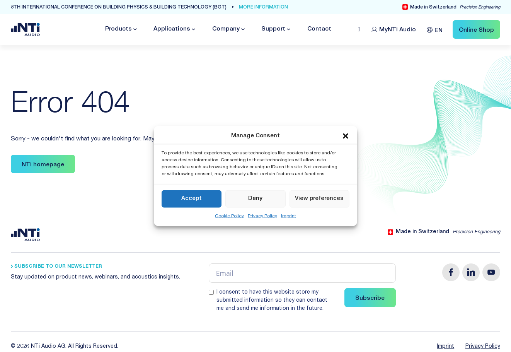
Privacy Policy (262, 216)
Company (226, 29)
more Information (263, 7)
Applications (171, 29)
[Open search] (359, 29)
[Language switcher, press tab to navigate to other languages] (435, 29)
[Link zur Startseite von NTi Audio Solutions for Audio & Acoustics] (25, 29)
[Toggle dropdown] (134, 29)
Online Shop (476, 30)
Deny (255, 199)
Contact (319, 29)
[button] (345, 136)
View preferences (319, 199)
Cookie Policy (229, 216)
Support (273, 29)
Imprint (288, 216)
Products (118, 29)
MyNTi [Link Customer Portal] (397, 30)
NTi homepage (43, 165)
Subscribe (370, 298)
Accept (191, 199)
